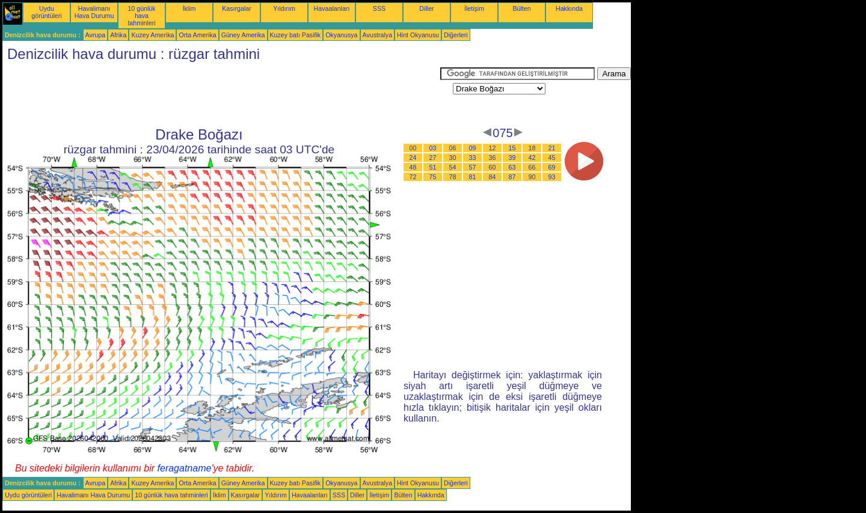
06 (452, 148)
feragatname (185, 468)
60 (492, 167)
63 (512, 167)
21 (552, 148)
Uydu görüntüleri (46, 12)
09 (472, 148)
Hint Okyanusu (418, 34)
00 (413, 148)
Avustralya (378, 34)
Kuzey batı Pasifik (295, 34)
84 (492, 176)
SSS (379, 8)
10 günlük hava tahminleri (141, 15)
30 (452, 157)
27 (433, 157)
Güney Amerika (243, 34)
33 (472, 157)
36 (492, 157)
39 (512, 157)
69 (552, 167)
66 (532, 167)
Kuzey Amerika (152, 34)
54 (452, 167)
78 (452, 176)
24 (413, 157)
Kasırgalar (236, 8)
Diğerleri (456, 34)
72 (413, 176)
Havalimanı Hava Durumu (94, 12)
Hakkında (569, 8)
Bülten (521, 8)
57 (472, 167)
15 (512, 148)
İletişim (474, 8)
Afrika (118, 34)
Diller (426, 8)
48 (413, 167)
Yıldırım (284, 8)
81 (472, 176)
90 (532, 176)
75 (433, 176)
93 (552, 176)
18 (532, 148)
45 (552, 157)
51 (433, 167)
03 (433, 148)
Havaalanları (332, 8)
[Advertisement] (221, 94)
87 (512, 176)
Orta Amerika (197, 34)
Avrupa (95, 34)
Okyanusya (341, 34)
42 (532, 157)
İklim (189, 8)
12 (492, 148)
